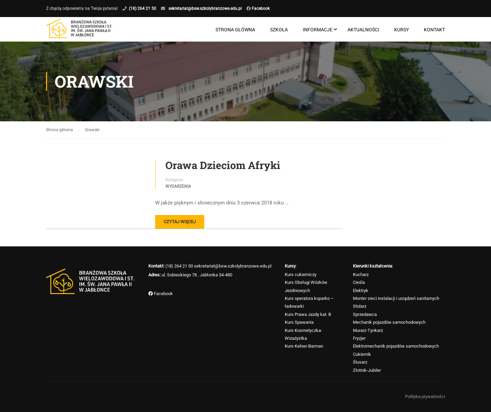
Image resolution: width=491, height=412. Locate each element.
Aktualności (363, 30)
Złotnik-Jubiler (367, 370)
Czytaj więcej (180, 222)
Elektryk (360, 290)
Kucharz (361, 274)
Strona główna (235, 30)
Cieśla (359, 282)
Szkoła (279, 30)
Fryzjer (359, 338)
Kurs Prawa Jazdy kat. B (308, 314)
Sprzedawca (365, 314)
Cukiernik (362, 354)
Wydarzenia (178, 187)
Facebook (260, 8)
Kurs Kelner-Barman (304, 346)
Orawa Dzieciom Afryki (222, 166)
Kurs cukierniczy (300, 274)
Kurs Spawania (299, 322)
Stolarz (359, 306)
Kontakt (434, 30)
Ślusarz (360, 362)
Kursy (401, 30)
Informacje (317, 30)
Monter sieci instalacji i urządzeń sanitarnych (396, 298)
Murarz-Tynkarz (368, 330)
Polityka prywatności (425, 396)
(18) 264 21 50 (142, 8)
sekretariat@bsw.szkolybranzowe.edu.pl (205, 8)
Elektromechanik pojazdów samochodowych (396, 346)
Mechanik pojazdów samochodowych (389, 322)
